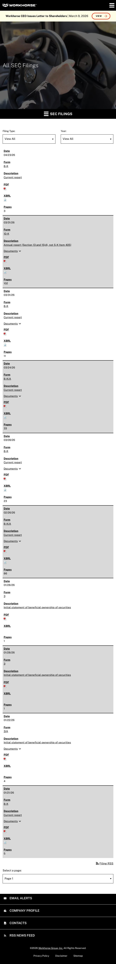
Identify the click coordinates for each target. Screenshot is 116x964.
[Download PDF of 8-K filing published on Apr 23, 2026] (5, 188)
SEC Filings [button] (58, 113)
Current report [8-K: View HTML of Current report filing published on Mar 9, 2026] (13, 462)
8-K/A (7, 378)
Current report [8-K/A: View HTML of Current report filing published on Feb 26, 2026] (13, 534)
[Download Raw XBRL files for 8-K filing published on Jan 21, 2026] (5, 842)
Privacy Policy (41, 956)
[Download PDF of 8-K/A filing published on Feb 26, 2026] (5, 551)
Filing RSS (104, 863)
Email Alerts (20, 898)
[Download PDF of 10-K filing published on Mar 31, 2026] (5, 260)
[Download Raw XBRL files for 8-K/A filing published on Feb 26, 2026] (5, 562)
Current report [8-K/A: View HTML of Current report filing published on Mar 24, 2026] (13, 389)
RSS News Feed (22, 935)
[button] (111, 5)
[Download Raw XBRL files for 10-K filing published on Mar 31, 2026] (5, 272)
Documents (13, 251)
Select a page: (12, 870)
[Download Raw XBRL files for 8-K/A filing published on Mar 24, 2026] (5, 417)
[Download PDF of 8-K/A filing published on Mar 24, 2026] (5, 405)
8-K (6, 166)
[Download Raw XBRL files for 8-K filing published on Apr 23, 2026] (5, 199)
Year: (63, 131)
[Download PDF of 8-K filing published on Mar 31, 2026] (5, 333)
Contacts (18, 923)
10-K (6, 233)
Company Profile (24, 910)
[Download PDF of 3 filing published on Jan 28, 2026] (5, 618)
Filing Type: (9, 131)
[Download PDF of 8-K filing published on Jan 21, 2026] (5, 831)
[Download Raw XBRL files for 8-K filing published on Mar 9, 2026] (5, 489)
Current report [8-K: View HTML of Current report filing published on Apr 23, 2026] (13, 177)
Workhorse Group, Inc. (50, 948)
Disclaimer (61, 956)
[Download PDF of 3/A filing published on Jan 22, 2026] (5, 758)
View (99, 16)
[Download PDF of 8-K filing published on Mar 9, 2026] (5, 478)
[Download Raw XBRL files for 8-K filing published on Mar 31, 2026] (5, 344)
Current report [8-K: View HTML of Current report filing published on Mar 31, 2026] (13, 317)
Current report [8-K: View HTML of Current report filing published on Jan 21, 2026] (13, 815)
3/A (6, 731)
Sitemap (78, 956)
